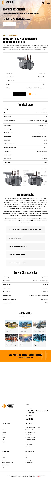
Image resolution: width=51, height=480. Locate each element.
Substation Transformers (30, 432)
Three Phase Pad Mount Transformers (33, 429)
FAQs (3, 455)
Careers (3, 437)
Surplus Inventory (29, 444)
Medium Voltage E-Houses (31, 447)
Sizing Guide (4, 460)
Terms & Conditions (6, 465)
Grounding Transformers (30, 439)
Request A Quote (9, 24)
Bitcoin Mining (28, 460)
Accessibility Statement (15, 476)
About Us (4, 429)
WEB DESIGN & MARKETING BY (32, 476)
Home (3, 427)
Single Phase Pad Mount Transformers (33, 427)
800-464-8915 (29, 408)
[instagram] (32, 419)
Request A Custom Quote (25, 357)
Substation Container (30, 434)
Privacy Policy (42, 475)
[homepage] (14, 406)
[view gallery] (12, 177)
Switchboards (28, 442)
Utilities (27, 457)
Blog (3, 439)
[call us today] (43, 2)
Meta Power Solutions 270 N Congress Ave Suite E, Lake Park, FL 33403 (37, 411)
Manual (32, 94)
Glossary (4, 457)
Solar (27, 455)
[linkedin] (27, 419)
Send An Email (29, 415)
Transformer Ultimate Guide (7, 462)
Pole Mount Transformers (31, 437)
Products (4, 432)
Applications (4, 434)
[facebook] (29, 419)
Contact (3, 442)
